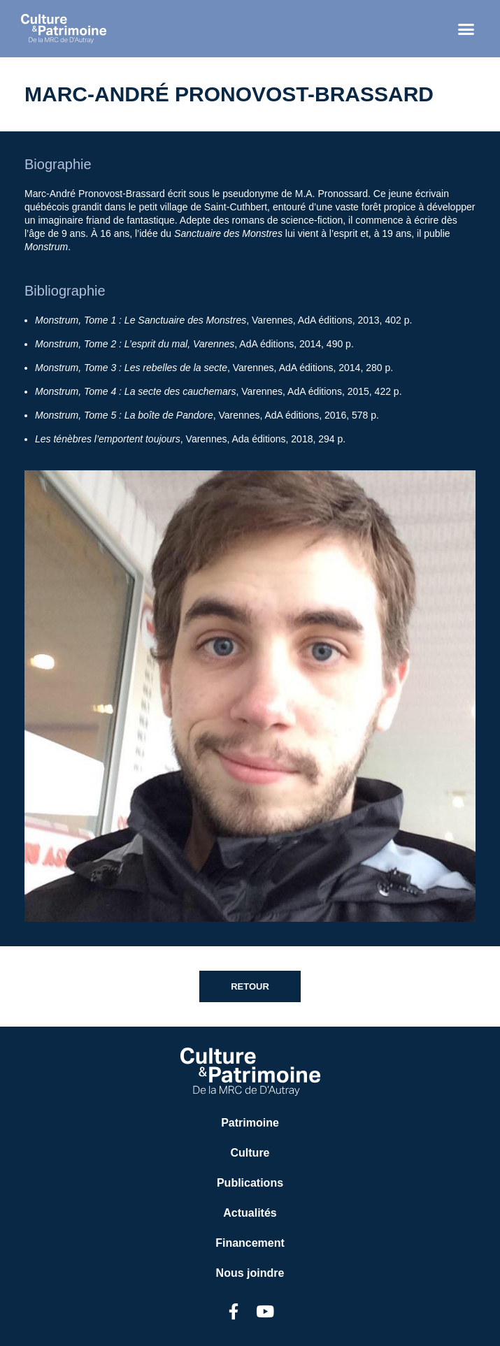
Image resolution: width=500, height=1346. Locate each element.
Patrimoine (250, 1123)
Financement (250, 1243)
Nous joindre (250, 1273)
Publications (250, 1183)
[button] (466, 28)
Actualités (249, 1213)
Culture (250, 1153)
